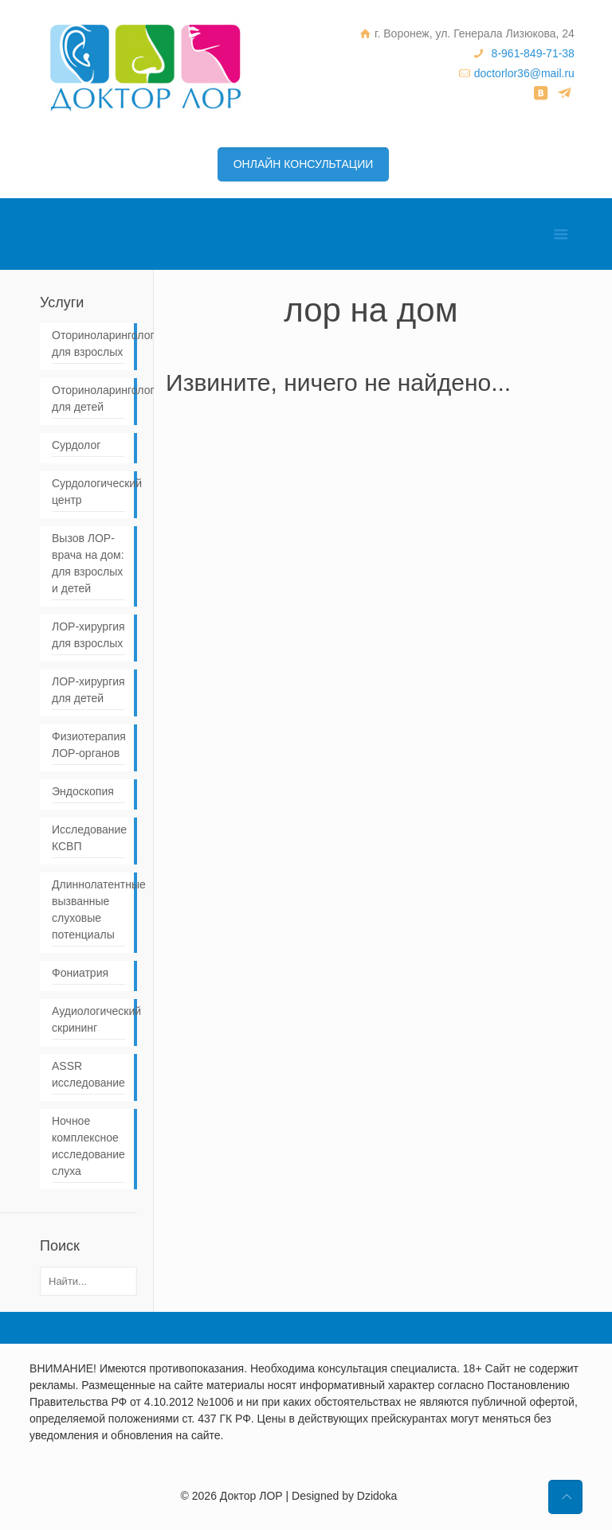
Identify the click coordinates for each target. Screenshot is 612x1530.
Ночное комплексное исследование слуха (88, 1145)
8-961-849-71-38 (533, 53)
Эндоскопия (83, 791)
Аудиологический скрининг (88, 1019)
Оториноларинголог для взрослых (88, 343)
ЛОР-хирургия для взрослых (88, 635)
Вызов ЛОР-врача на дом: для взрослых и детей (88, 563)
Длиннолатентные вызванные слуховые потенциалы (88, 909)
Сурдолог (76, 445)
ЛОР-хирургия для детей (88, 690)
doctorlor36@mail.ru (524, 73)
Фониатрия (80, 972)
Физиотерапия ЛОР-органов (88, 744)
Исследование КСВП (88, 838)
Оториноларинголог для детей (88, 398)
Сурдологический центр (88, 491)
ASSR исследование (88, 1074)
